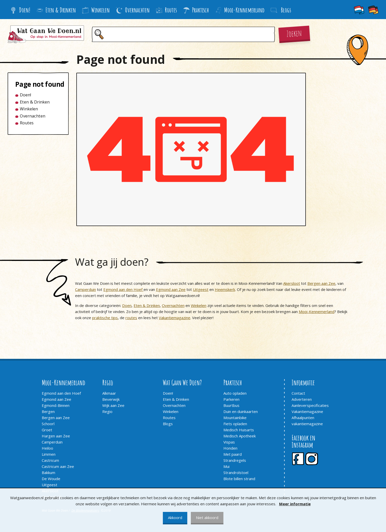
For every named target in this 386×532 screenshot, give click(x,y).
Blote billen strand (239, 478)
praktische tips (105, 317)
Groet (47, 429)
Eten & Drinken (56, 10)
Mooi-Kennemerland (239, 10)
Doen (127, 305)
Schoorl (48, 423)
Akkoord (175, 517)
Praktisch (196, 10)
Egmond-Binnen (55, 405)
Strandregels (234, 460)
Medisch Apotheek (239, 435)
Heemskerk (225, 289)
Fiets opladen (235, 423)
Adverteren (302, 399)
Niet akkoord (207, 517)
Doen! (20, 10)
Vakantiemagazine (174, 317)
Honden (230, 448)
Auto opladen (235, 393)
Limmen (48, 454)
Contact (298, 393)
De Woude (51, 478)
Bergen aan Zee (321, 283)
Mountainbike (235, 417)
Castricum (50, 460)
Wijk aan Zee (113, 405)
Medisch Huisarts (238, 429)
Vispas (229, 442)
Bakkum (48, 472)
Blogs (168, 423)
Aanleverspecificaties (310, 405)
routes (131, 317)
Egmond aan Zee (170, 289)
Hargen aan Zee (56, 435)
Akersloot (291, 283)
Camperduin (85, 289)
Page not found (35, 84)
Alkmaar (109, 393)
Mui (226, 466)
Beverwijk (111, 399)
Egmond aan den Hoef (123, 289)
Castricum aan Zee (58, 466)
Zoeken (294, 33)
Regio (107, 411)
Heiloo (47, 448)
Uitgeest (200, 289)
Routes (166, 10)
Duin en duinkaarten (240, 411)
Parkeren (231, 399)
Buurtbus (231, 405)
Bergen (48, 411)
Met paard (232, 454)
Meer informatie (295, 503)
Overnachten (133, 10)
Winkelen (96, 10)
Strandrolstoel (235, 472)
